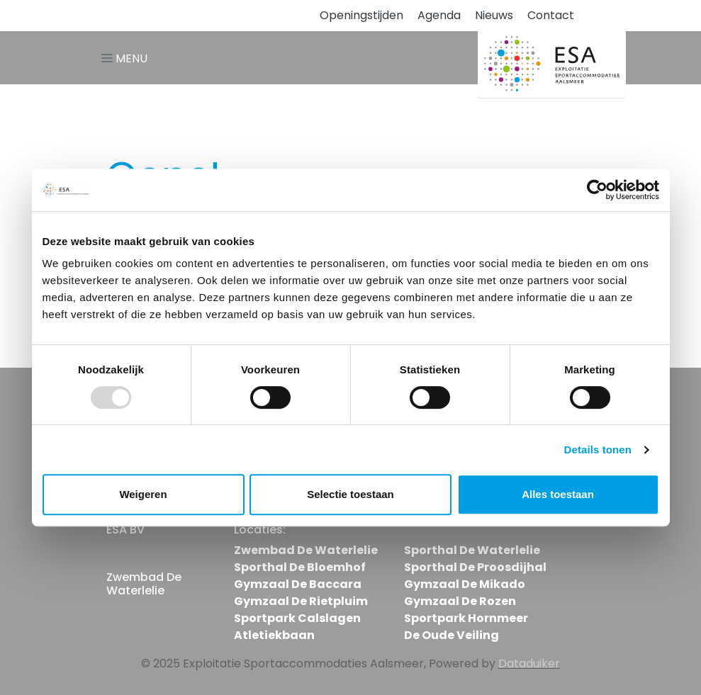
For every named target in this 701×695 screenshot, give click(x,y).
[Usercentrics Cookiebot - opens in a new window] (597, 189)
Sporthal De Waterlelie (472, 550)
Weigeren (143, 494)
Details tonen (598, 449)
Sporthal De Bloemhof (300, 567)
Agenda (439, 15)
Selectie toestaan (350, 494)
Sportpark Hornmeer (466, 618)
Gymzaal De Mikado (464, 584)
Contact (550, 15)
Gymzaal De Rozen (460, 601)
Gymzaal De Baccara (297, 584)
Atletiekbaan (274, 635)
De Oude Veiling (451, 635)
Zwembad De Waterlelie (306, 550)
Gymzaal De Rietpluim (301, 601)
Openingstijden (361, 15)
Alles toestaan (558, 494)
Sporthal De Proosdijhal (475, 567)
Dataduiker (529, 663)
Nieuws (494, 15)
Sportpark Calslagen (297, 618)
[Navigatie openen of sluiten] (127, 58)
